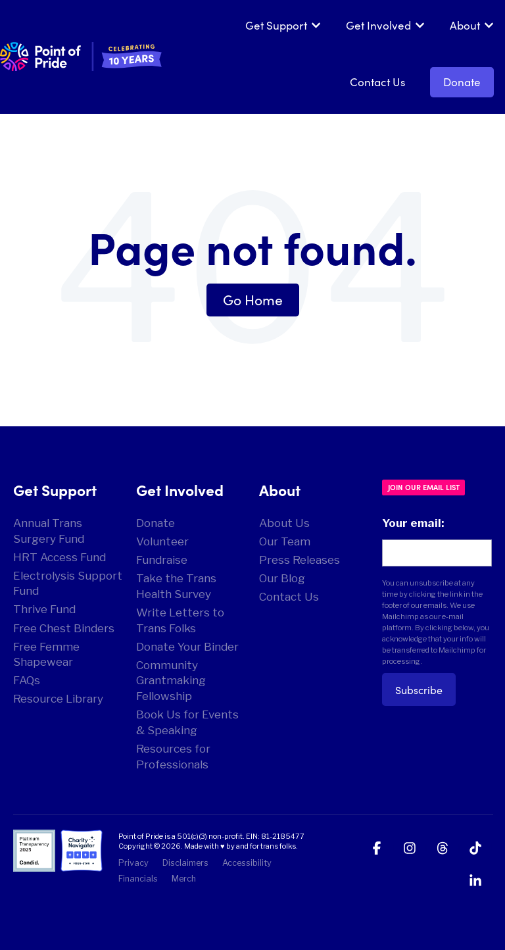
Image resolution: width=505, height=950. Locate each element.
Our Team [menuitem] (284, 541)
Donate (462, 81)
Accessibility (247, 863)
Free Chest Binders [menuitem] (63, 628)
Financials (138, 879)
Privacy (133, 863)
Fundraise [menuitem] (161, 559)
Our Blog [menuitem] (282, 578)
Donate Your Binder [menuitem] (187, 646)
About (465, 25)
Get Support (276, 25)
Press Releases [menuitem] (299, 559)
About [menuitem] (280, 489)
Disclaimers (185, 863)
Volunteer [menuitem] (162, 541)
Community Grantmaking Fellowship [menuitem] (171, 681)
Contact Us (377, 81)
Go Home (253, 299)
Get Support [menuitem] (55, 489)
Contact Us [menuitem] (289, 596)
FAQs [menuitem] (26, 680)
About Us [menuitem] (284, 523)
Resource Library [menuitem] (58, 698)
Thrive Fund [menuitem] (44, 609)
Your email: (413, 523)
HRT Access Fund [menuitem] (59, 557)
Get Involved (378, 25)
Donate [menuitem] (155, 523)
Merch (184, 879)
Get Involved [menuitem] (180, 489)
